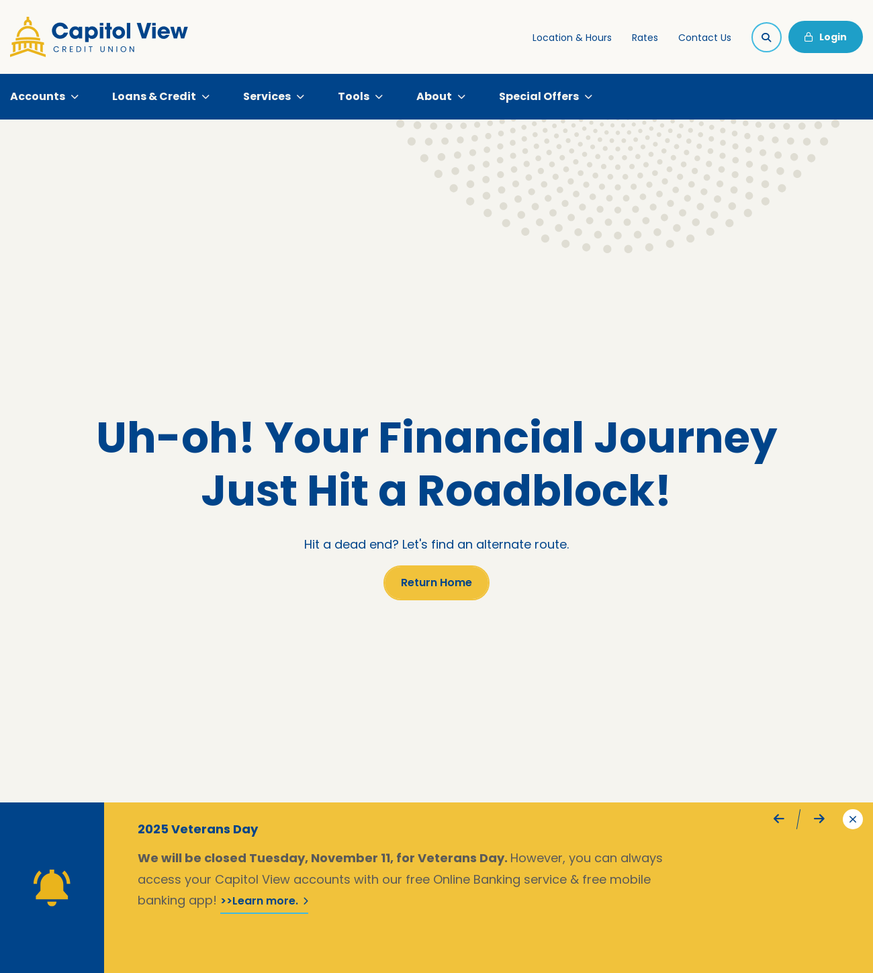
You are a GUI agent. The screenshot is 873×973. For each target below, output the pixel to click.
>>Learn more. (264, 901)
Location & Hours (572, 37)
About (434, 96)
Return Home (436, 582)
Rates (645, 37)
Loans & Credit (154, 96)
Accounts (37, 96)
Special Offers (539, 96)
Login (826, 37)
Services (267, 96)
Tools (353, 96)
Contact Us (704, 37)
